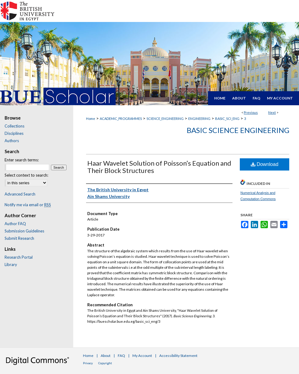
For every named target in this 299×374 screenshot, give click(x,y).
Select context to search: (26, 175)
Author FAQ (15, 223)
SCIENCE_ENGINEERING (165, 118)
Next (272, 112)
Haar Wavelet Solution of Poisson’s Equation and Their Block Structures (159, 166)
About (105, 355)
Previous (251, 112)
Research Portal (19, 257)
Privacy (88, 363)
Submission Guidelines (24, 230)
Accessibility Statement (178, 355)
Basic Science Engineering (238, 130)
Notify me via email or (28, 204)
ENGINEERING (199, 118)
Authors (12, 140)
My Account (142, 355)
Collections (14, 126)
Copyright (105, 363)
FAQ (121, 355)
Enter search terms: (22, 159)
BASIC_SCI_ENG (227, 118)
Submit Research (19, 238)
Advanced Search (20, 194)
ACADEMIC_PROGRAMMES (121, 118)
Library (11, 264)
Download (265, 164)
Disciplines (14, 133)
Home (90, 118)
